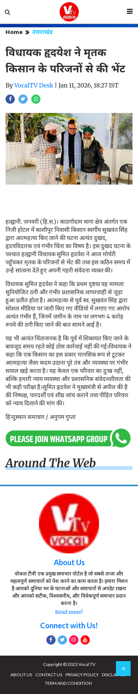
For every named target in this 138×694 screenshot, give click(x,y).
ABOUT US (21, 674)
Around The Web (51, 463)
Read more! (69, 612)
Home (14, 31)
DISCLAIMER (114, 674)
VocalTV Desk (33, 85)
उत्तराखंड (42, 31)
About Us (69, 562)
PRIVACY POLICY (82, 674)
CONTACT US (48, 674)
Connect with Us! (69, 625)
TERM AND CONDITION (68, 683)
